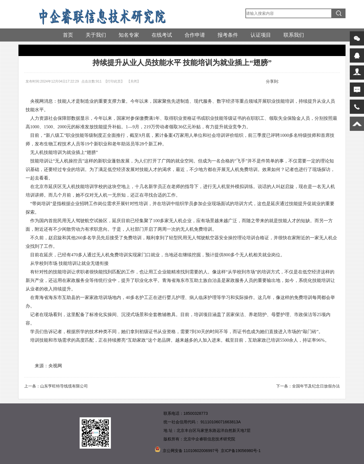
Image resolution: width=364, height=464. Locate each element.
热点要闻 (43, 50)
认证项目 (261, 35)
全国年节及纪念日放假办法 (316, 386)
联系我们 (294, 35)
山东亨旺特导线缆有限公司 (64, 386)
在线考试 (162, 35)
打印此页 (114, 81)
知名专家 (129, 35)
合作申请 (195, 35)
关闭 (133, 81)
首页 (68, 35)
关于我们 (96, 35)
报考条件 (228, 35)
